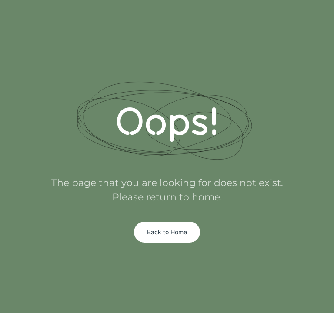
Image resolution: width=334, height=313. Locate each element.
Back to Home (167, 232)
